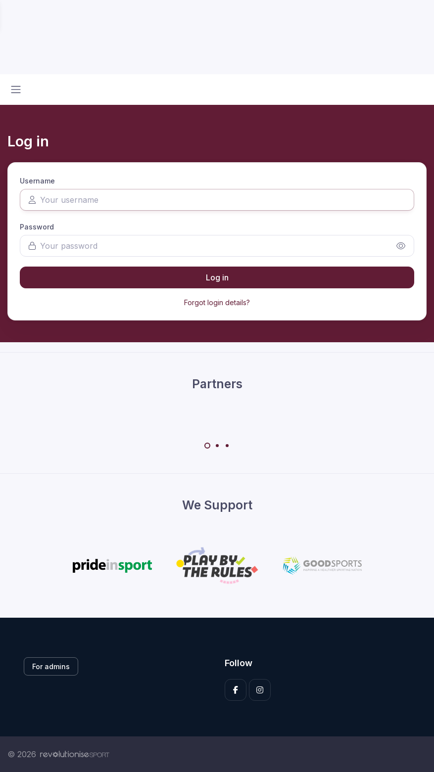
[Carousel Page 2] (217, 446)
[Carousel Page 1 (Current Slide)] (207, 446)
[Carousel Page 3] (227, 446)
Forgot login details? (217, 302)
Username (37, 181)
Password (37, 227)
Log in (217, 277)
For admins (51, 666)
